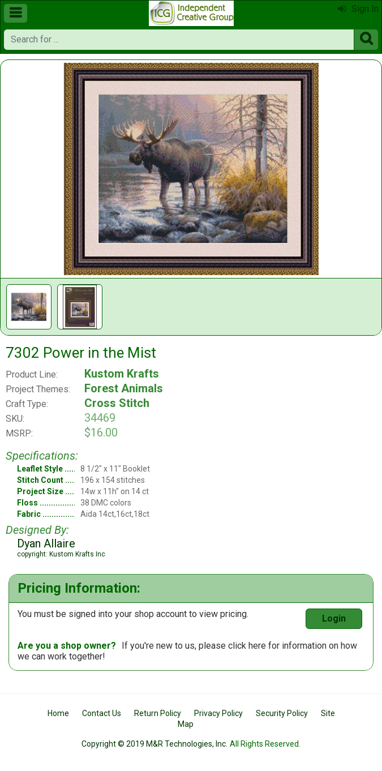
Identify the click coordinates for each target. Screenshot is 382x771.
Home (58, 713)
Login (334, 618)
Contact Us (101, 713)
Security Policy (282, 713)
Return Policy (157, 713)
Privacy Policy (218, 713)
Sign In (358, 8)
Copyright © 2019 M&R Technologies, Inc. (154, 743)
